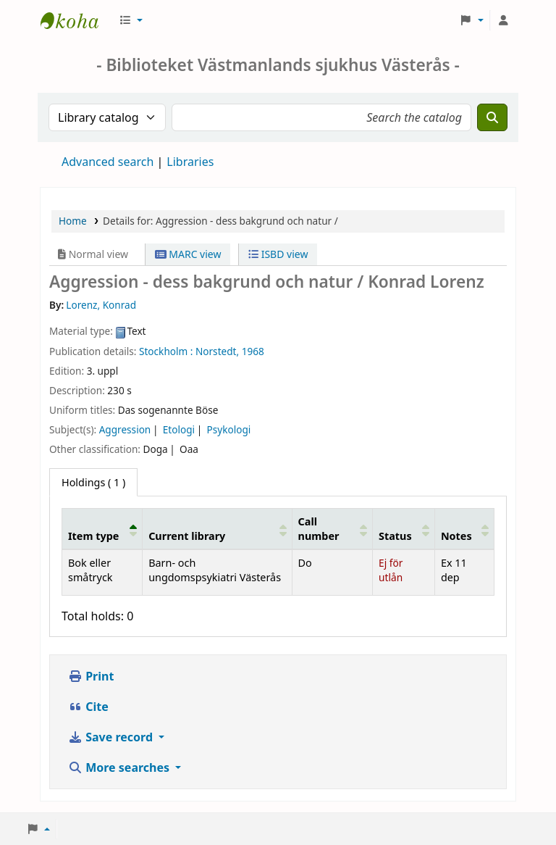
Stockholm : (166, 351)
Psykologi (229, 429)
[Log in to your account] (503, 20)
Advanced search (107, 162)
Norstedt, (217, 351)
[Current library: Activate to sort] (217, 529)
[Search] (492, 117)
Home (73, 221)
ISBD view (278, 254)
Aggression (125, 429)
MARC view (188, 254)
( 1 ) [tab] (93, 482)
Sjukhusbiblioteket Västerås (77, 20)
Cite (88, 707)
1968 (253, 351)
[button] (130, 20)
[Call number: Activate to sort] (332, 529)
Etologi (179, 429)
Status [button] (395, 536)
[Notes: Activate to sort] (464, 529)
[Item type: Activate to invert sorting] (102, 529)
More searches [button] (120, 767)
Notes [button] (456, 536)
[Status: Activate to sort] (404, 529)
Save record (112, 737)
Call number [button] (319, 528)
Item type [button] (93, 536)
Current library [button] (186, 536)
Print (91, 676)
